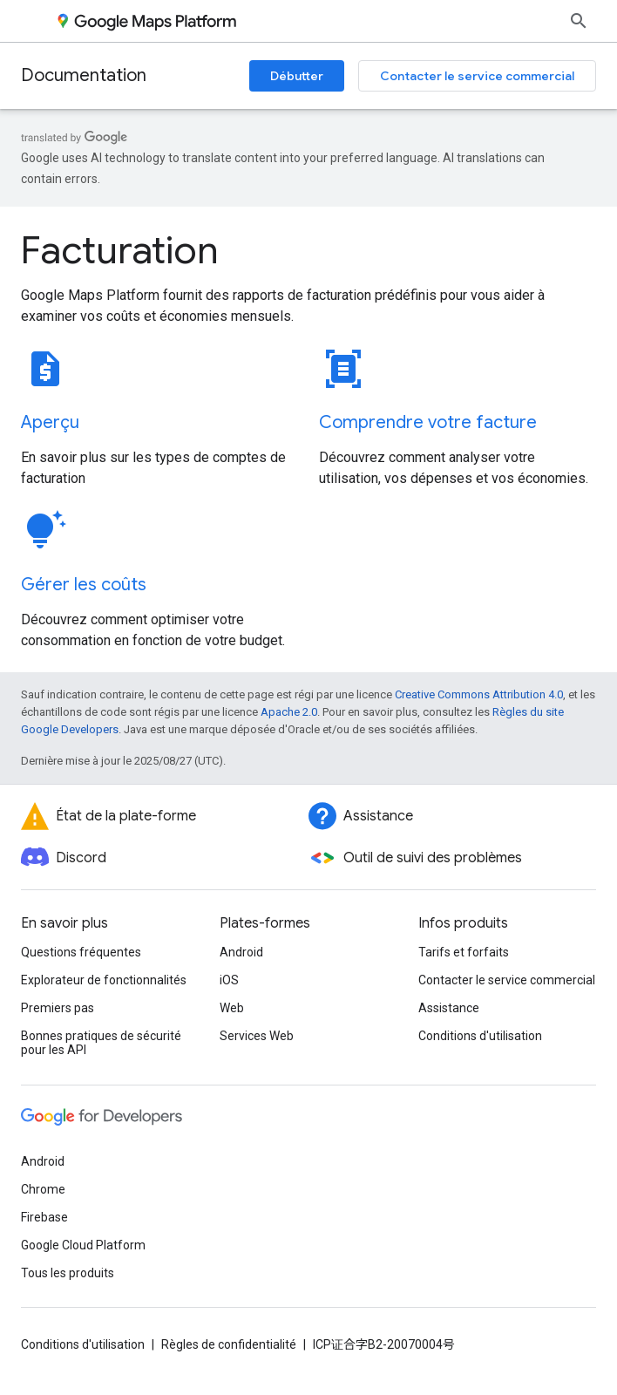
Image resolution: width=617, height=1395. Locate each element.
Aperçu (50, 422)
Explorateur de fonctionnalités (103, 980)
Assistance (448, 1008)
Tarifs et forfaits (463, 952)
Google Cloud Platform (83, 1245)
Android (241, 952)
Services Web (257, 1036)
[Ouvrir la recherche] (578, 20)
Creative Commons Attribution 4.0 (479, 694)
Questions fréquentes (81, 952)
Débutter (296, 76)
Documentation (83, 75)
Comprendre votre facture (428, 422)
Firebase (44, 1217)
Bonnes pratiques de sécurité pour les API (101, 1043)
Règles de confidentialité (228, 1344)
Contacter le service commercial (477, 76)
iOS (229, 980)
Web (232, 1008)
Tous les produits (67, 1273)
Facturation (120, 250)
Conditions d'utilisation (480, 1036)
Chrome (43, 1189)
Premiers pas (57, 1008)
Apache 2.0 (289, 711)
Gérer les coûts (83, 584)
